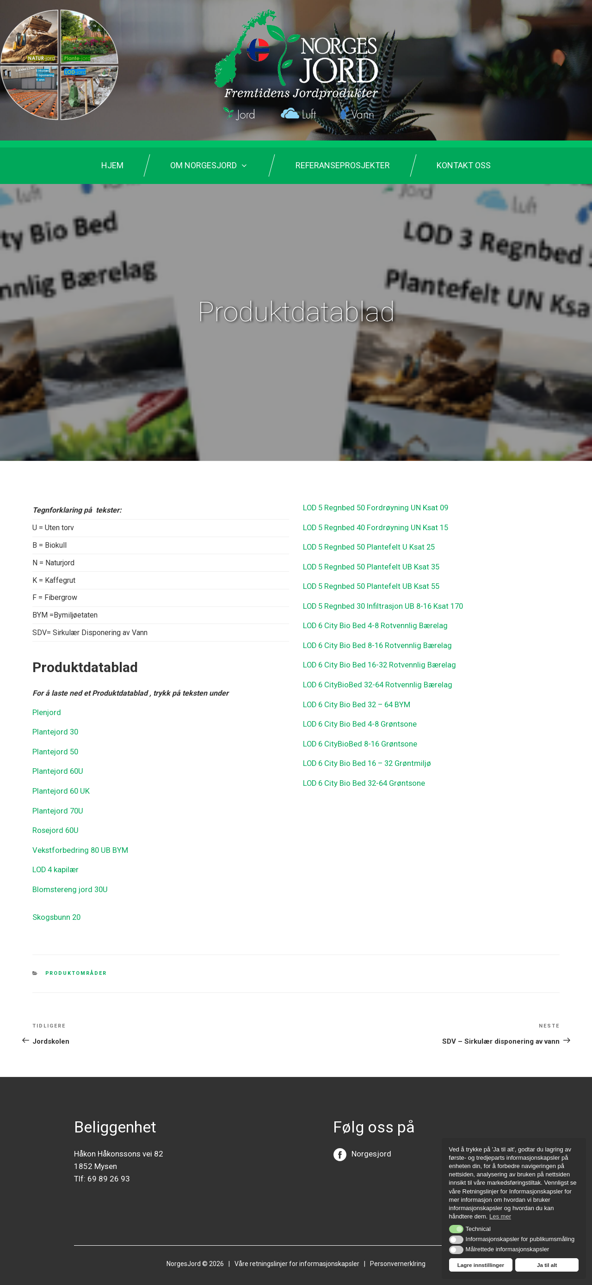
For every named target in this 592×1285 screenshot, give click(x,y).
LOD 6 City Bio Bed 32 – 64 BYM (355, 696)
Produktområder (76, 965)
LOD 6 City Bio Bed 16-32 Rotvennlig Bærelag (377, 659)
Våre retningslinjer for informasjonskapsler (296, 1255)
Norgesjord (371, 1145)
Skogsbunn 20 (55, 910)
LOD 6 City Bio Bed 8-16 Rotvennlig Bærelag (375, 640)
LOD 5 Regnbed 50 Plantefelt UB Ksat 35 (369, 564)
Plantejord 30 (53, 731)
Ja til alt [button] (547, 1265)
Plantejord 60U (56, 769)
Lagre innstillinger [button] (480, 1265)
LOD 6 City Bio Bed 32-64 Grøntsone (362, 772)
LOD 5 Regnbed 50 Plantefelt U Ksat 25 (367, 545)
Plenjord (45, 712)
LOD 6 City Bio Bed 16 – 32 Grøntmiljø (364, 753)
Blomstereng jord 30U (67, 882)
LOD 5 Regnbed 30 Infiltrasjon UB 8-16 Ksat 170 (381, 602)
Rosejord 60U (54, 825)
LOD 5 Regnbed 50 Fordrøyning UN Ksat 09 (373, 507)
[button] (456, 1229)
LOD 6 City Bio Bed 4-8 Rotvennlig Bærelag (373, 621)
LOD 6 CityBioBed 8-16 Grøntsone (358, 734)
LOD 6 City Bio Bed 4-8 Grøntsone (358, 715)
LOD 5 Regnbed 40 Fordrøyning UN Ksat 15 (373, 526)
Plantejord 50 (53, 750)
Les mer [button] (500, 1216)
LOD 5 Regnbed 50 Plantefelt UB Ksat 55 (369, 583)
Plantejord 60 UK (59, 787)
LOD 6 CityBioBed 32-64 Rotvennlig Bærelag (375, 677)
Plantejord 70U (56, 806)
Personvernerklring (398, 1255)
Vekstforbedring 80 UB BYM (77, 844)
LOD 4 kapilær (55, 863)
